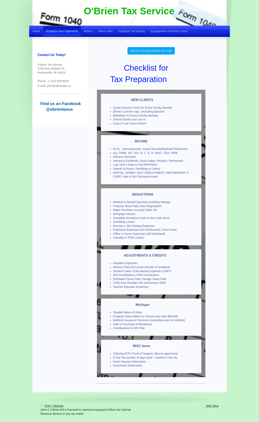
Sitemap (58, 405)
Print (46, 405)
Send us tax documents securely (151, 50)
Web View (212, 405)
